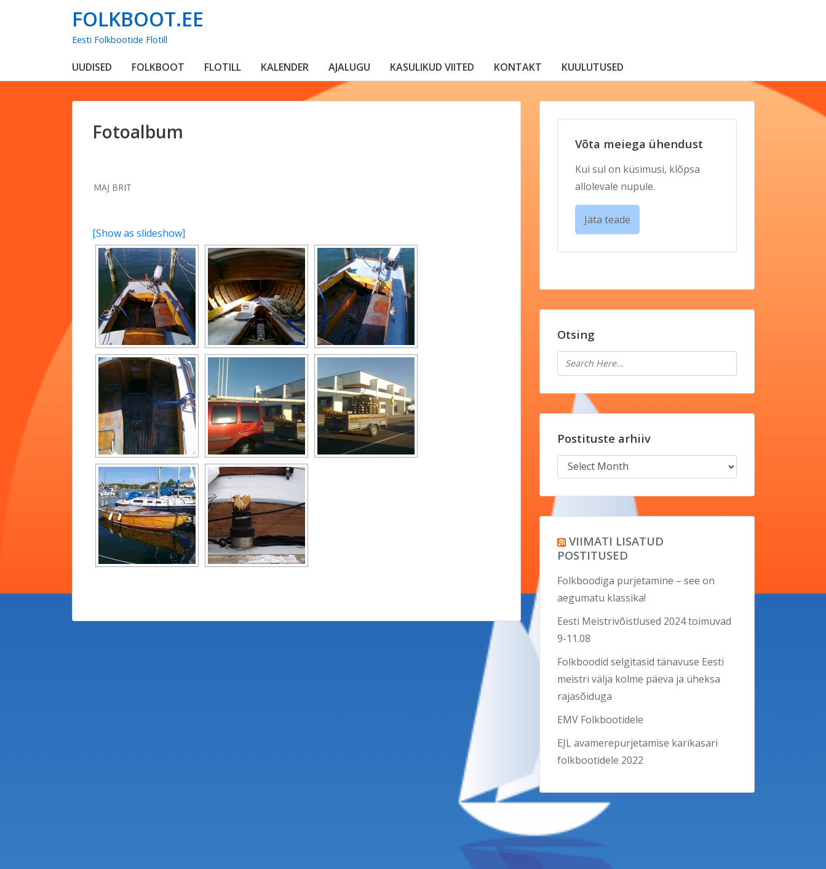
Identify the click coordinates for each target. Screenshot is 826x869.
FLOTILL (222, 67)
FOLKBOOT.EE (138, 19)
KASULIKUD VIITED (432, 67)
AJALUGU (349, 67)
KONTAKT (518, 67)
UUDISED (92, 67)
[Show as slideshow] (138, 233)
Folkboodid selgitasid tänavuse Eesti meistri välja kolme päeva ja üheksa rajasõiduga (640, 679)
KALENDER (285, 67)
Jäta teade (607, 219)
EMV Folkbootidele (600, 719)
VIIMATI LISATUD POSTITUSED (610, 548)
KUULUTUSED (593, 67)
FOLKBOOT (158, 67)
